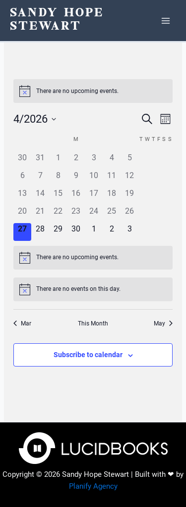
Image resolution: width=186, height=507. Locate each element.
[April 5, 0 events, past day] (129, 161)
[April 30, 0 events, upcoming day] (76, 232)
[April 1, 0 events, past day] (58, 161)
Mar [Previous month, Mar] (22, 323)
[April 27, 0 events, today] (22, 232)
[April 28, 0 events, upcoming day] (40, 232)
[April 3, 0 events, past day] (94, 161)
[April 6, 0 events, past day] (22, 178)
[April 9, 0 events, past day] (76, 178)
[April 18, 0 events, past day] (112, 196)
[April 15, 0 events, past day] (58, 196)
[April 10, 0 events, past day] (94, 178)
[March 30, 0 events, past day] (22, 161)
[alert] (92, 91)
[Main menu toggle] (165, 20)
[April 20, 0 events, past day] (22, 214)
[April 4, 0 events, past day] (112, 161)
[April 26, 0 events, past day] (129, 214)
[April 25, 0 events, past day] (112, 214)
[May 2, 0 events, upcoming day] (112, 232)
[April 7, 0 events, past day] (40, 178)
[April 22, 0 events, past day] (58, 214)
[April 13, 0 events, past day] (22, 196)
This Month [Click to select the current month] (93, 323)
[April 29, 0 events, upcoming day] (58, 232)
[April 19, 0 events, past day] (129, 196)
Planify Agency (93, 486)
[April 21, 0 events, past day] (40, 214)
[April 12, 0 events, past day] (129, 178)
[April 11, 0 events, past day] (112, 178)
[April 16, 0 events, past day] (76, 196)
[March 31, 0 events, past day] (40, 161)
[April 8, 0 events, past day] (58, 178)
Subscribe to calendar (88, 355)
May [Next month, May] (163, 323)
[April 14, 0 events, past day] (40, 196)
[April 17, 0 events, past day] (94, 196)
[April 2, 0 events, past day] (76, 161)
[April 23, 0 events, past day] (76, 214)
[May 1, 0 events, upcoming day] (94, 232)
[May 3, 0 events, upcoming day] (129, 232)
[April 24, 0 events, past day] (94, 214)
